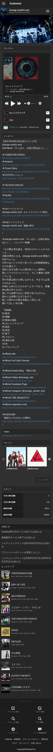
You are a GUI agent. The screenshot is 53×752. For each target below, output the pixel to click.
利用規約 (17, 739)
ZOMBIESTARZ (16, 458)
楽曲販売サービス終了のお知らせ (18, 537)
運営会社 (44, 739)
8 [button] (39, 473)
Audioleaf (15, 3)
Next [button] (49, 459)
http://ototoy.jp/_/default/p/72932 (18, 178)
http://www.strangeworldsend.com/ (19, 357)
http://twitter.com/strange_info (17, 381)
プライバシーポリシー (30, 739)
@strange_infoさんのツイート (17, 435)
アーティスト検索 (13, 720)
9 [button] (43, 473)
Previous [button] (3, 459)
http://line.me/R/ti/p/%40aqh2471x (19, 401)
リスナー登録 (40, 709)
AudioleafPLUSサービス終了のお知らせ (21, 532)
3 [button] (18, 473)
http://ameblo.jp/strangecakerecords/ (20, 374)
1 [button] (9, 473)
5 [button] (26, 473)
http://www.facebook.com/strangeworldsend (24, 387)
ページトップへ (27, 701)
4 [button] (22, 473)
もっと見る (43, 480)
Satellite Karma (37, 458)
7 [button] (35, 473)
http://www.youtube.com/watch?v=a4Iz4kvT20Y (26, 215)
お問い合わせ (36, 743)
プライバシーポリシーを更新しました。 (21, 552)
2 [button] (13, 473)
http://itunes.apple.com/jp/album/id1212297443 (25, 171)
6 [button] (30, 473)
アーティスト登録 (13, 709)
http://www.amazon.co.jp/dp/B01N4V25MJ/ (23, 165)
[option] (16, 458)
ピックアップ (13, 731)
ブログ (14, 743)
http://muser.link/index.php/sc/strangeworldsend (26, 408)
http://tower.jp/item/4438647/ (16, 158)
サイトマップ (24, 743)
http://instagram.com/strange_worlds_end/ (23, 394)
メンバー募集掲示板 (40, 731)
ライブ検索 (40, 720)
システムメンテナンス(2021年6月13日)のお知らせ (25, 545)
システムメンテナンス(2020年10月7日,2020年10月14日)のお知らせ (26, 560)
